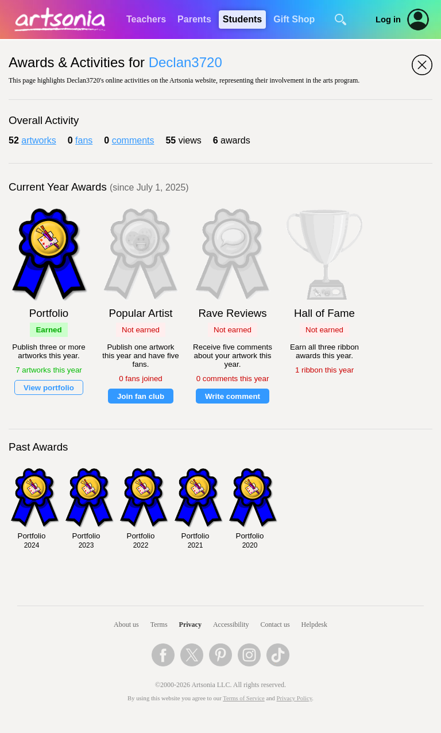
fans (83, 140)
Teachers (146, 19)
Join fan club (140, 396)
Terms (159, 624)
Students (242, 19)
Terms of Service (244, 698)
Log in (388, 19)
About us (126, 624)
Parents (194, 19)
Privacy (190, 624)
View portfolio (49, 387)
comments (133, 140)
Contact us (275, 624)
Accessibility (231, 624)
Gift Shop (294, 19)
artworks (38, 140)
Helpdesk (314, 624)
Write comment (232, 396)
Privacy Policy (294, 698)
